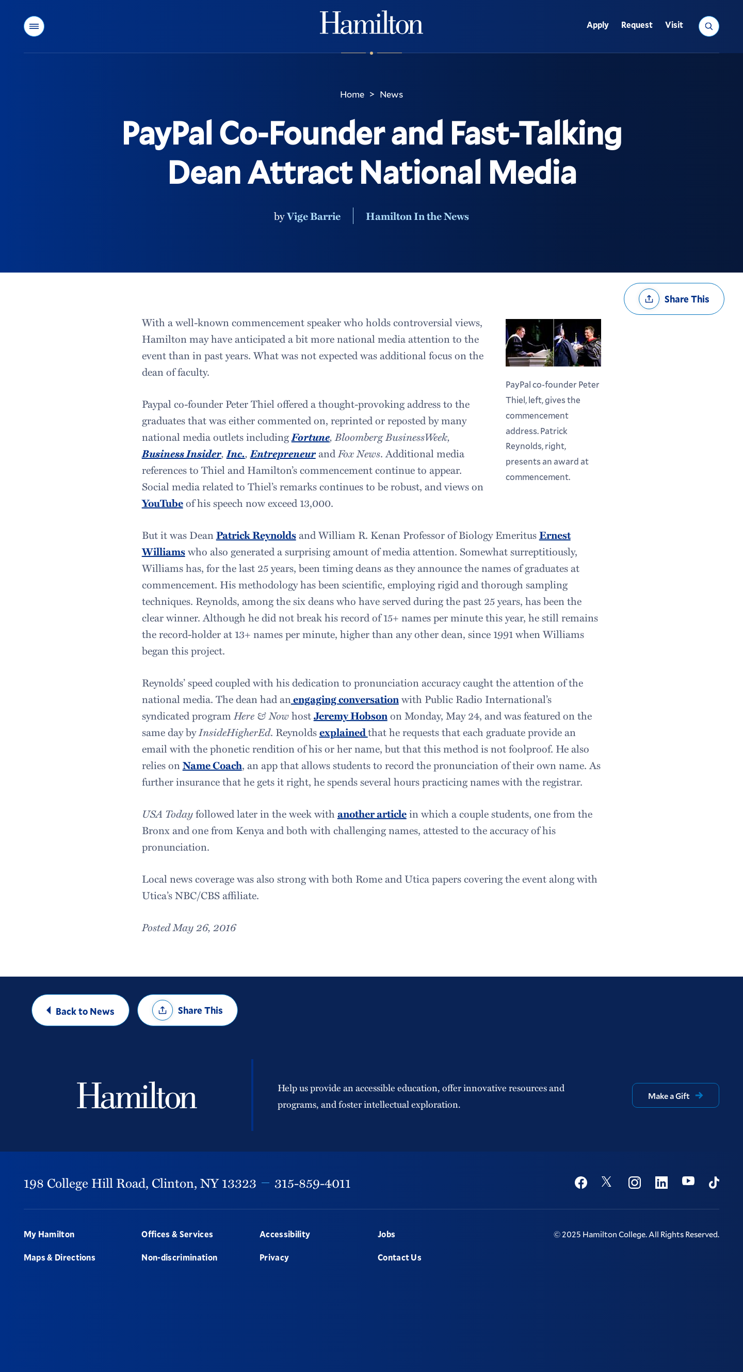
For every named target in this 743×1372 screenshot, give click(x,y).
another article (372, 813)
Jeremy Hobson (350, 715)
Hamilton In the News (417, 216)
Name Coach (212, 765)
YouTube (162, 502)
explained (343, 732)
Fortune (311, 436)
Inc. (236, 453)
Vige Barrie (314, 216)
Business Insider (181, 453)
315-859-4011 (312, 1182)
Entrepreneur (283, 453)
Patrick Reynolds (256, 535)
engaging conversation (345, 699)
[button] (34, 26)
